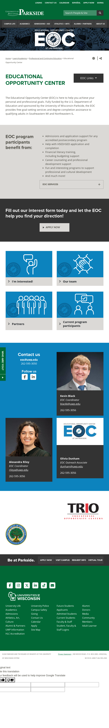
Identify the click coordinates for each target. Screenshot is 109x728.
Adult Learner (89, 625)
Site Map (35, 629)
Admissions (12, 613)
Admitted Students (67, 613)
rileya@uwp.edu (18, 470)
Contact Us (50, 2)
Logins (38, 2)
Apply (34, 625)
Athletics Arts (62, 24)
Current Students (66, 617)
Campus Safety (39, 609)
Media (85, 613)
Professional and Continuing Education (45, 58)
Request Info (79, 560)
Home (8, 58)
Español (76, 2)
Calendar (64, 2)
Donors (86, 609)
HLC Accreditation (15, 633)
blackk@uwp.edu (70, 404)
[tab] (71, 184)
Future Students (65, 605)
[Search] (80, 13)
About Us (100, 24)
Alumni (86, 605)
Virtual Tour (95, 560)
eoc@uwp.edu (29, 359)
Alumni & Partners (15, 625)
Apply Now (88, 2)
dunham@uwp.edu (71, 466)
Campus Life (9, 24)
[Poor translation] (10, 679)
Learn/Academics (20, 58)
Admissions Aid (42, 24)
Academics (25, 24)
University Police (40, 605)
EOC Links (87, 78)
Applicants (62, 609)
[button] (94, 58)
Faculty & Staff (64, 621)
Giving (100, 2)
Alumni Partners (83, 24)
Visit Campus (63, 560)
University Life (13, 605)
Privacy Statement (64, 654)
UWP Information (15, 629)
